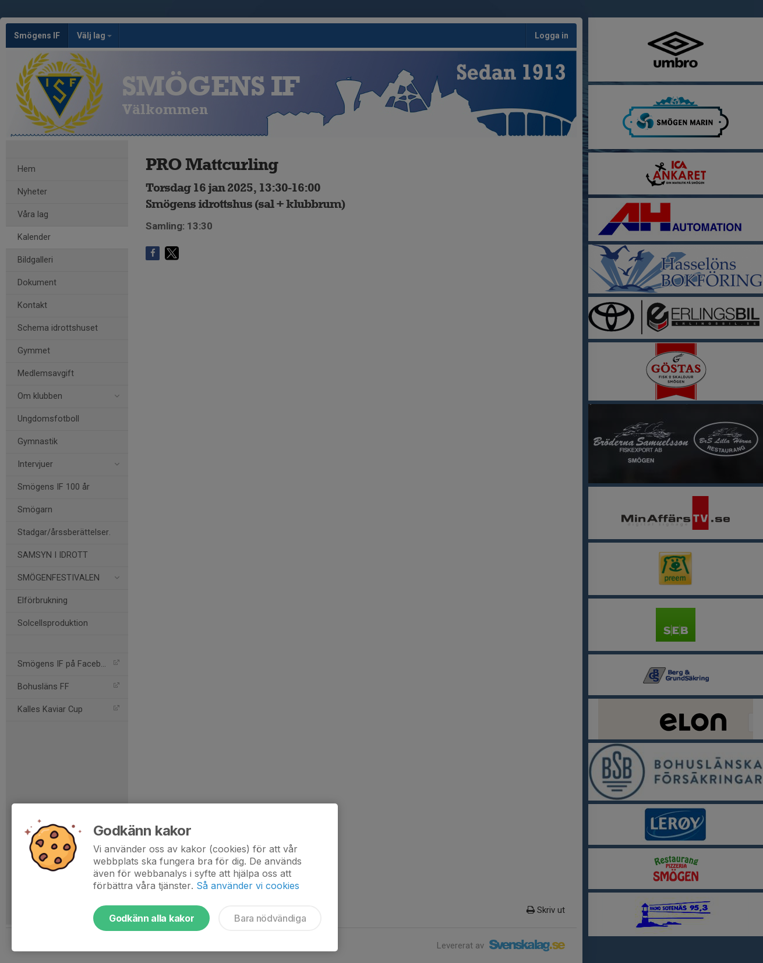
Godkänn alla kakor (151, 918)
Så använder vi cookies (247, 885)
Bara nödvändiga (270, 918)
